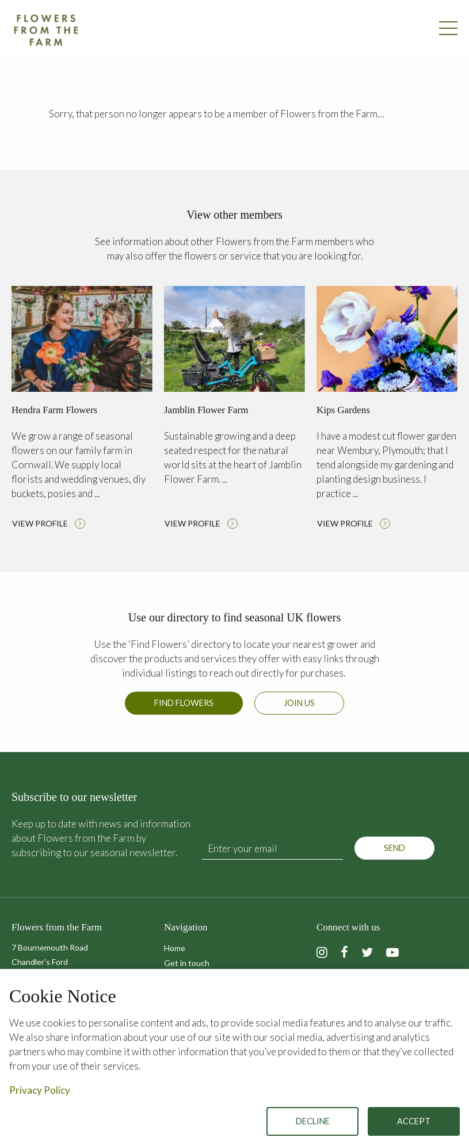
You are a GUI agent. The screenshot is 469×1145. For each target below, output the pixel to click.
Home (174, 948)
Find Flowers (183, 703)
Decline (313, 1121)
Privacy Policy (39, 1090)
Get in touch (186, 963)
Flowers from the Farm (46, 30)
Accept (413, 1121)
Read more (82, 410)
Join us (299, 703)
